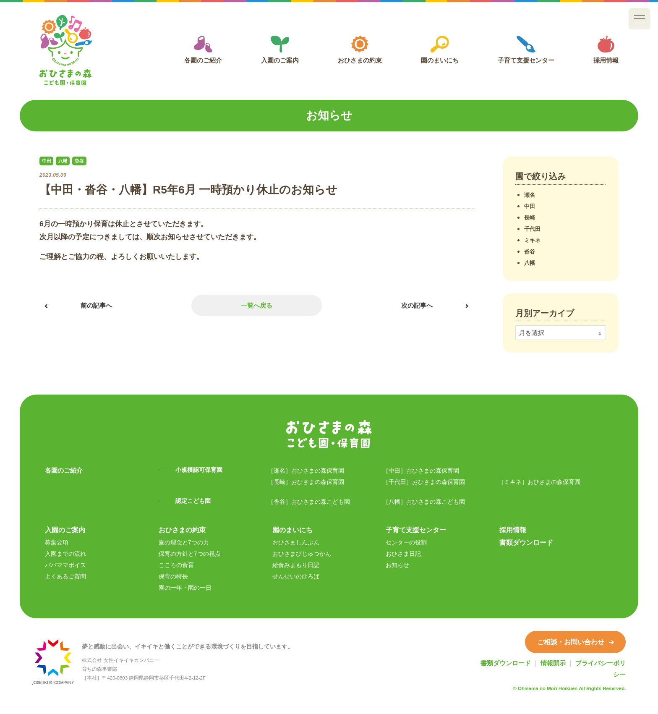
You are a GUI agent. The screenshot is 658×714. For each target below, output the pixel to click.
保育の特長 (173, 576)
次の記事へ (417, 305)
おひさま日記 (403, 553)
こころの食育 (176, 565)
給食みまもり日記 (295, 565)
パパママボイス (65, 565)
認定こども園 (193, 500)
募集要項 (56, 542)
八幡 (529, 263)
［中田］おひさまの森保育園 (421, 470)
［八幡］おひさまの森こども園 (424, 501)
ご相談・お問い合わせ (575, 642)
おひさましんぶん (295, 542)
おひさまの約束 (360, 50)
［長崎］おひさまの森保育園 (306, 482)
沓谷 (529, 251)
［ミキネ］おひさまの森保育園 (539, 482)
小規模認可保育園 (198, 469)
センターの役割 (406, 542)
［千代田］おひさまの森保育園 (424, 482)
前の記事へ (96, 305)
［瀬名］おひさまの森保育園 (306, 470)
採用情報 (606, 50)
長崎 (529, 217)
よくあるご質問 (65, 576)
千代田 (532, 229)
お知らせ (397, 565)
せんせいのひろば (295, 576)
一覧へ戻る (256, 305)
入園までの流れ (65, 553)
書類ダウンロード (526, 542)
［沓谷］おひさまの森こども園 (309, 501)
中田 (529, 206)
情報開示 (553, 663)
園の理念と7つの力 (184, 542)
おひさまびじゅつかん (301, 553)
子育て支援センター (526, 50)
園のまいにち (440, 50)
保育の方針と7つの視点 (190, 553)
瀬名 (529, 195)
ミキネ (532, 240)
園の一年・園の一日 (185, 587)
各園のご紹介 (203, 50)
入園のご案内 (280, 50)
